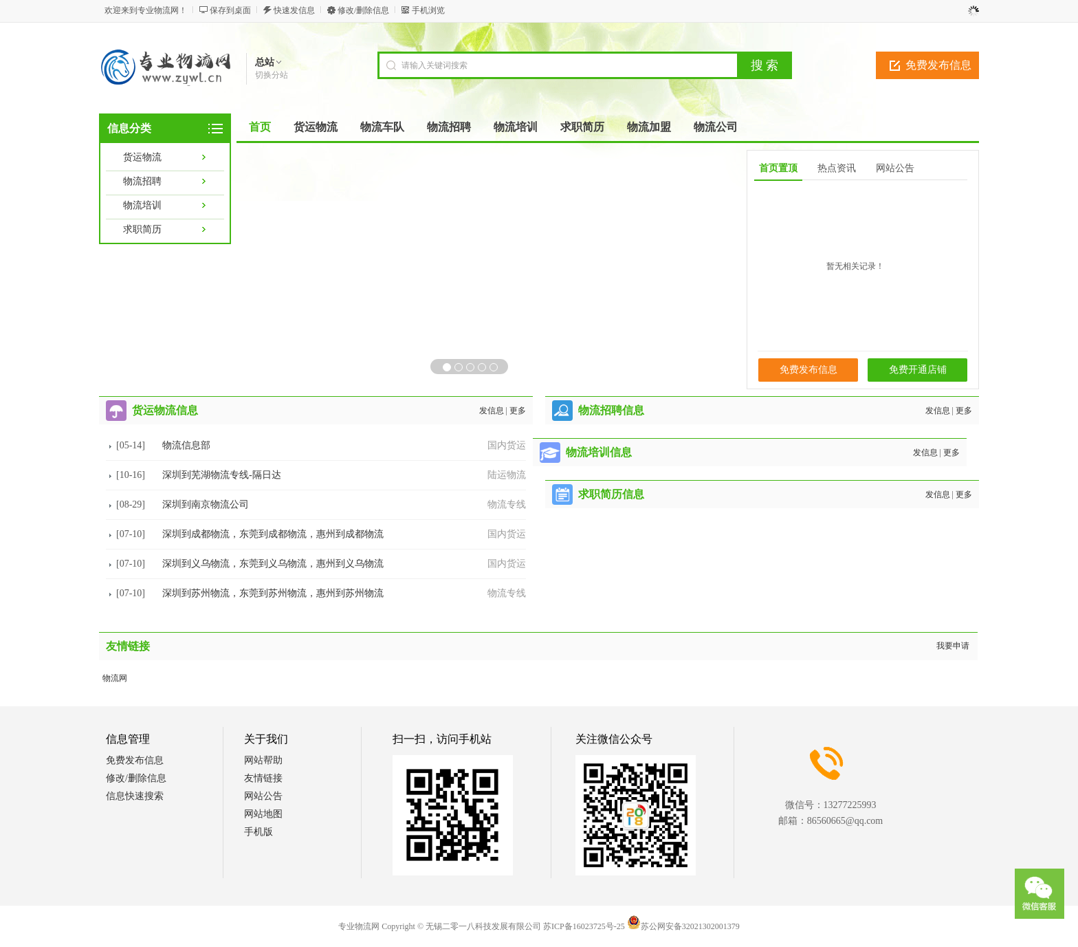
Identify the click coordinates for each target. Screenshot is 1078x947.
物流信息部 (186, 445)
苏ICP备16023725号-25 (584, 926)
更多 (517, 410)
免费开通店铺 (918, 369)
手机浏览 (428, 10)
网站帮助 (263, 760)
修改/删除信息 (363, 10)
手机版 (258, 832)
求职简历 (142, 229)
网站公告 (263, 796)
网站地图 (263, 814)
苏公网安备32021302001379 (683, 926)
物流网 (114, 678)
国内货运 (506, 445)
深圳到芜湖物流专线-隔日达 (221, 475)
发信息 (491, 410)
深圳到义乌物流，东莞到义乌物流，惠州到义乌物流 (273, 563)
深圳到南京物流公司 (205, 504)
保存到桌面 (230, 10)
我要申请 (952, 646)
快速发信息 (294, 10)
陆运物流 (506, 475)
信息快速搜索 (135, 796)
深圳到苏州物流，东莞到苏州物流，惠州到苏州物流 (273, 593)
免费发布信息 (938, 65)
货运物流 (142, 157)
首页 (260, 127)
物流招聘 (142, 181)
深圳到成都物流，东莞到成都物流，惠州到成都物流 (273, 534)
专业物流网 (359, 926)
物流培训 (142, 205)
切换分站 (271, 75)
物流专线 (506, 504)
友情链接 (263, 778)
